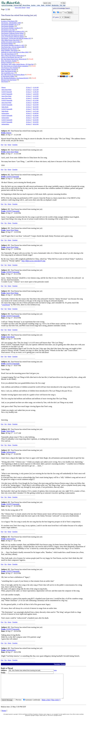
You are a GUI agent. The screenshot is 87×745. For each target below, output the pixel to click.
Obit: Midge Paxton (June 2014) (10, 40)
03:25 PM (35, 104)
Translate (14, 144)
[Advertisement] (65, 36)
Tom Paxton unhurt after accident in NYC (13, 31)
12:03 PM (35, 94)
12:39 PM (35, 98)
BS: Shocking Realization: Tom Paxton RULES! (14, 78)
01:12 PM (35, 100)
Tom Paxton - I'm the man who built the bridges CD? (16, 38)
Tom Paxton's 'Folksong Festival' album (12, 33)
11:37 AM (36, 111)
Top (5, 144)
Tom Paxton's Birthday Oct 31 (9, 24)
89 (16, 21)
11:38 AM (36, 92)
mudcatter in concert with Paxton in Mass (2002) (15, 52)
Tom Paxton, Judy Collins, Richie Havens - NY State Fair (17, 64)
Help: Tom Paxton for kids (8, 71)
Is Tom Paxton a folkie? (8, 76)
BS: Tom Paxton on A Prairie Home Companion (14, 66)
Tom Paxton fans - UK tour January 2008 (12, 47)
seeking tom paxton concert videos (11, 42)
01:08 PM (35, 113)
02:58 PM (35, 102)
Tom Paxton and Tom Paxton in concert (12, 35)
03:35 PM (35, 120)
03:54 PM (35, 122)
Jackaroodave (5, 113)
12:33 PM (35, 96)
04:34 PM (35, 107)
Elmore (4, 87)
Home (28, 7)
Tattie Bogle (5, 107)
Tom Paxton (4, 81)
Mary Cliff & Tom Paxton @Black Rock (12, 55)
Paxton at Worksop (6, 62)
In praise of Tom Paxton (8, 21)
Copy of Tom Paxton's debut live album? (12, 36)
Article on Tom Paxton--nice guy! (10, 57)
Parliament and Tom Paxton (9, 48)
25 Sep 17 (29, 87)
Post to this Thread (20, 7)
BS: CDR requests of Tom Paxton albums (12, 74)
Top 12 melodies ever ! (7, 73)
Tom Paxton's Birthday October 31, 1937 (12, 45)
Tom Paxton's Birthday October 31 (11, 28)
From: (3, 133)
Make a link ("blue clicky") (51, 705)
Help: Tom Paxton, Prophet (8, 61)
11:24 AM (36, 87)
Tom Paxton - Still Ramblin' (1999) (11, 23)
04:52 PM (35, 124)
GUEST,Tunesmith (7, 94)
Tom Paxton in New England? (9, 67)
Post (2, 144)
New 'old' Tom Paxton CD (8, 54)
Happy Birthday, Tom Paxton (9, 50)
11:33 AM (36, 89)
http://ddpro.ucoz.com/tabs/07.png (33, 261)
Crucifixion (6, 305)
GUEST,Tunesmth (7, 92)
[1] (6, 9)
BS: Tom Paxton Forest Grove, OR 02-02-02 (13, 59)
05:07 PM (35, 109)
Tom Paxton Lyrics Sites (8, 29)
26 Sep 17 (29, 111)
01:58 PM (35, 115)
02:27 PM (35, 117)
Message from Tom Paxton (8, 80)
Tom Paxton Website (7, 43)
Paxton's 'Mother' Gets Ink (8, 69)
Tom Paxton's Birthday (7, 26)
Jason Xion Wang (6, 89)
